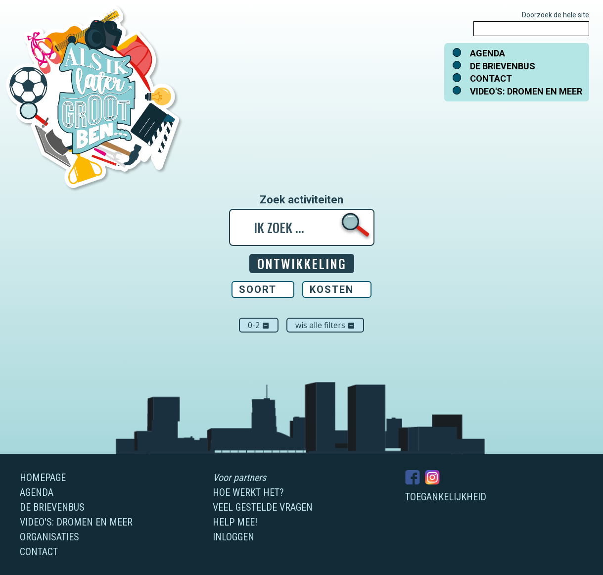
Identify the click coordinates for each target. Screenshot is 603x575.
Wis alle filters (325, 325)
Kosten (332, 289)
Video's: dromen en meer (526, 91)
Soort (258, 289)
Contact (491, 78)
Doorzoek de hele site (555, 15)
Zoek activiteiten (301, 200)
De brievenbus (502, 66)
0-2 (259, 325)
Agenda (487, 53)
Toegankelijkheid (445, 497)
